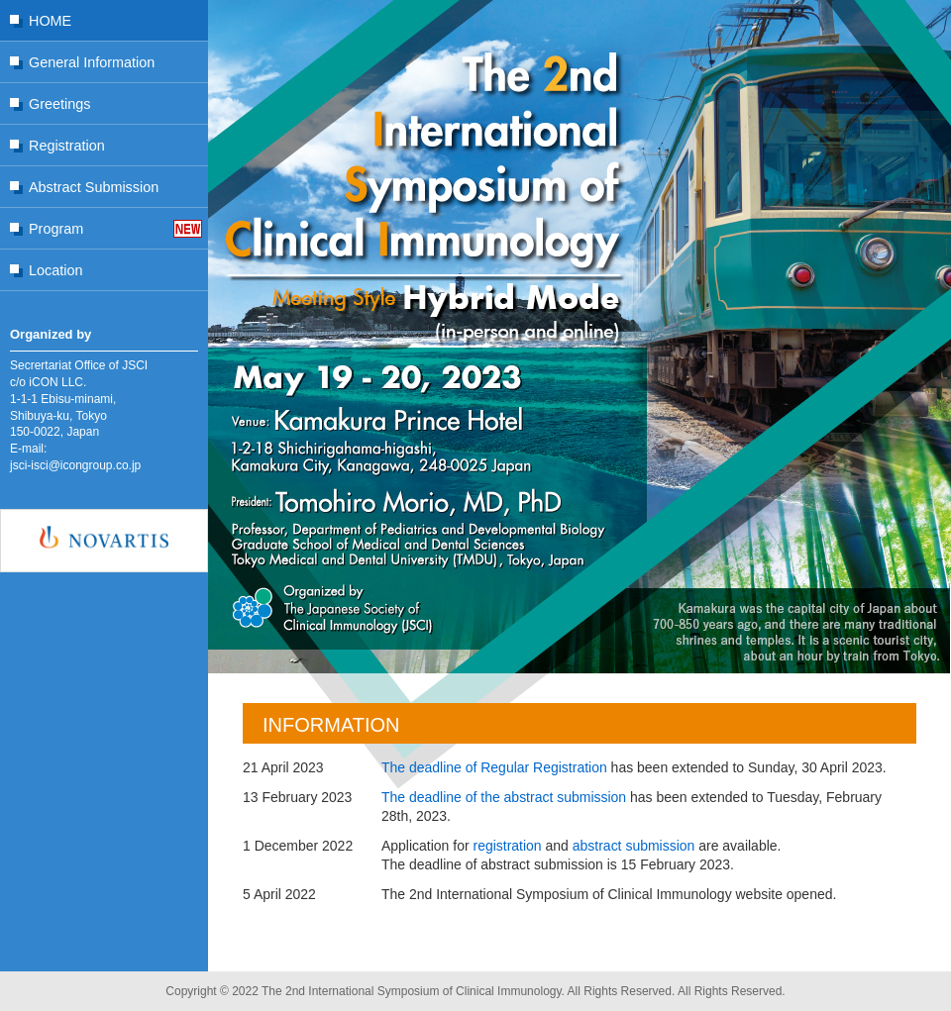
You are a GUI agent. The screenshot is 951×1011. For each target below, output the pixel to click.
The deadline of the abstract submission (503, 797)
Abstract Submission (93, 187)
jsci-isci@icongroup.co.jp (75, 465)
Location (55, 270)
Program (56, 229)
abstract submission (634, 846)
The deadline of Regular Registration (494, 767)
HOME (50, 21)
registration (507, 846)
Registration (67, 145)
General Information (92, 62)
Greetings (59, 104)
